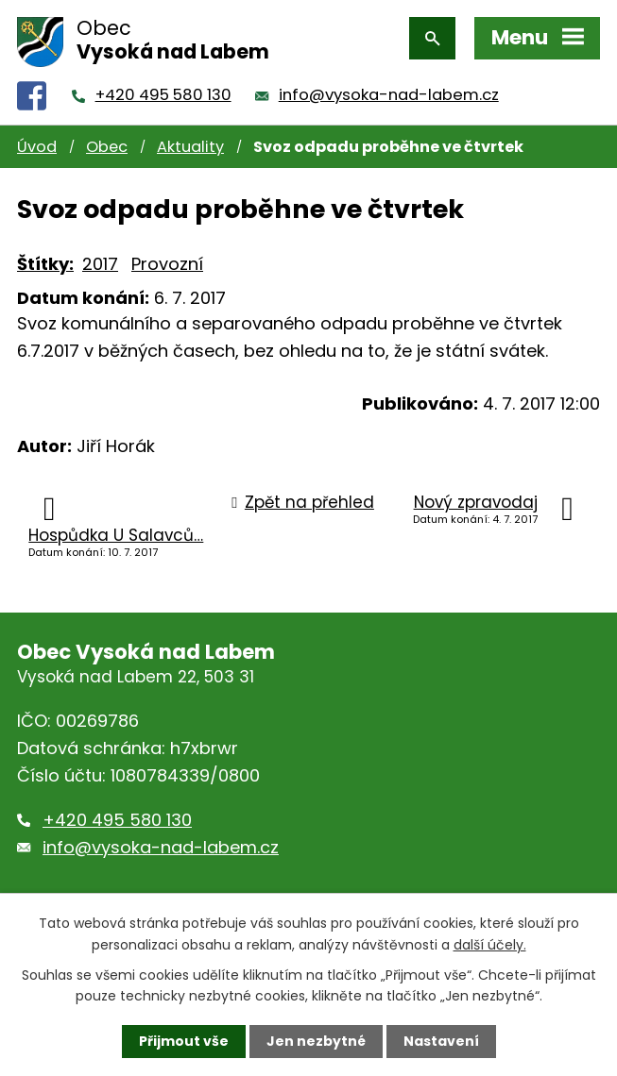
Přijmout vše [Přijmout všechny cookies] (184, 1041)
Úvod (37, 147)
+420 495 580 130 (163, 95)
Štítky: (45, 264)
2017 (100, 264)
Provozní (167, 264)
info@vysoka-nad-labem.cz (389, 95)
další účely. (490, 943)
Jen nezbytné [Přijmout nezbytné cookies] (316, 1041)
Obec (107, 147)
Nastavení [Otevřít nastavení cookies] (441, 1041)
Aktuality (190, 147)
